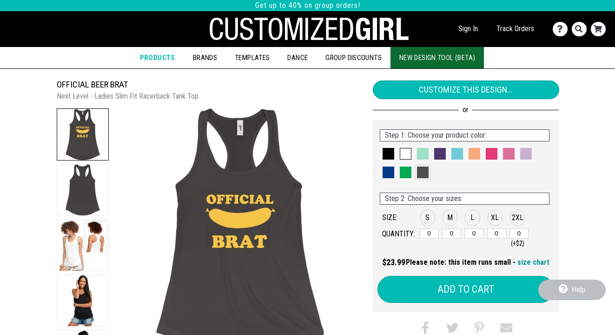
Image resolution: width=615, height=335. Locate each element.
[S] (429, 233)
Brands (205, 58)
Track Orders (515, 28)
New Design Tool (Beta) (437, 58)
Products (157, 58)
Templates (252, 58)
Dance (297, 58)
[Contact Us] (562, 29)
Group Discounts (353, 58)
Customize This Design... (466, 89)
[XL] (496, 233)
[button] (82, 134)
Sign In (468, 28)
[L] (473, 233)
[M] (451, 233)
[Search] (581, 29)
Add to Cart (465, 289)
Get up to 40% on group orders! (307, 5)
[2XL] (519, 233)
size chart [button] (533, 262)
